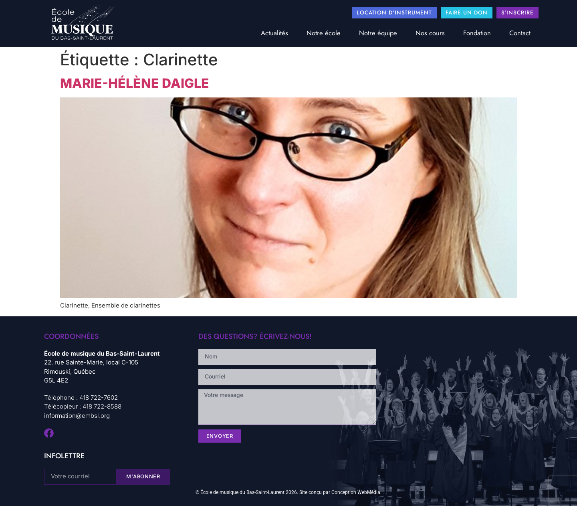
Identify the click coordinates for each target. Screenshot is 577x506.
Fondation (477, 33)
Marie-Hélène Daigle (134, 83)
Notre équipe (378, 33)
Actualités (274, 33)
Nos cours (430, 33)
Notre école (324, 33)
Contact (520, 33)
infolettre (64, 456)
